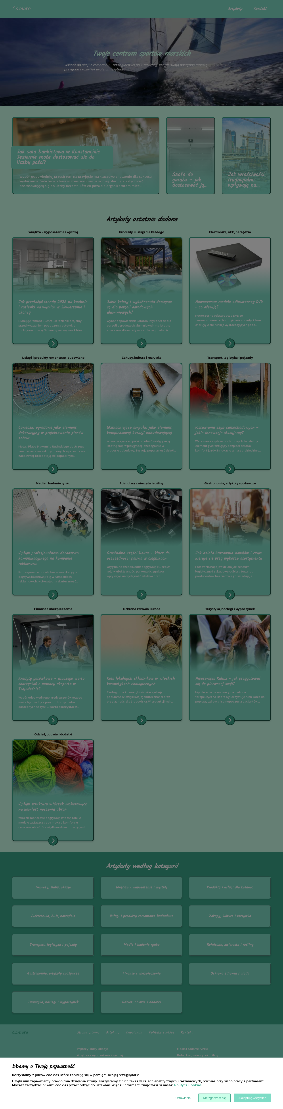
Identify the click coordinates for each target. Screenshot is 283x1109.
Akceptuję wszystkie (252, 1098)
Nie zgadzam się (214, 1098)
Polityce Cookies (187, 1085)
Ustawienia (183, 1098)
